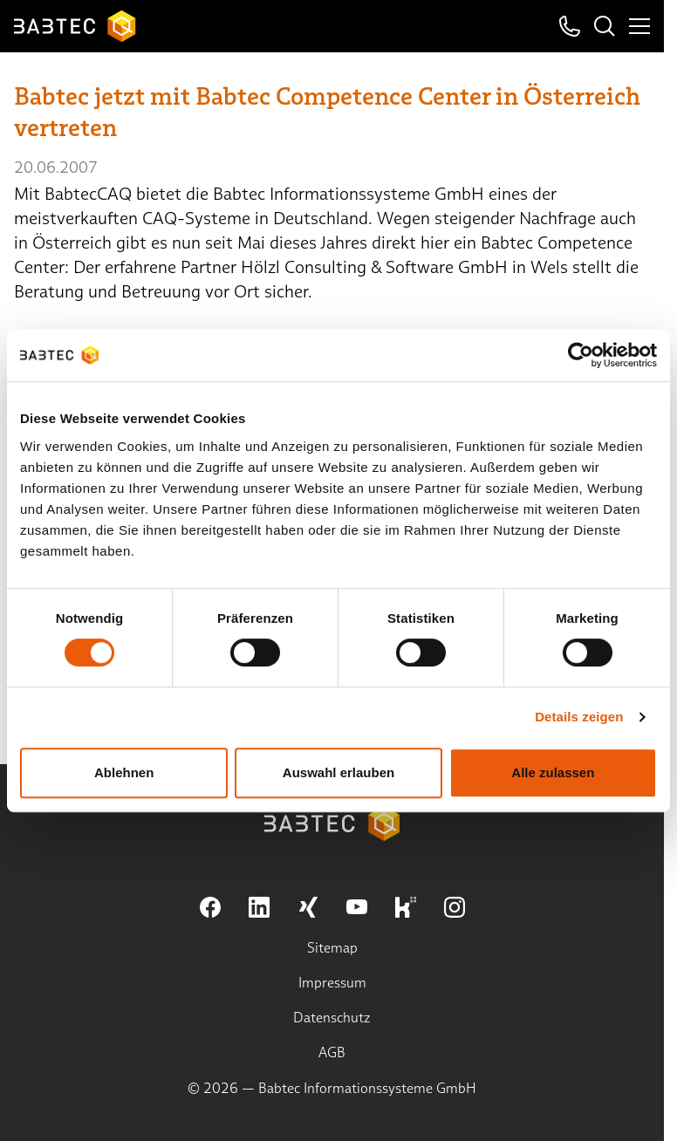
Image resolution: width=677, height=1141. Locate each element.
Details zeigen (579, 716)
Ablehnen (124, 772)
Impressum (332, 983)
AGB (331, 1052)
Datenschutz (332, 1017)
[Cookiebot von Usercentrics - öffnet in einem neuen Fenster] (580, 355)
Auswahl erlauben (338, 772)
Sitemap (332, 948)
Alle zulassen (552, 772)
